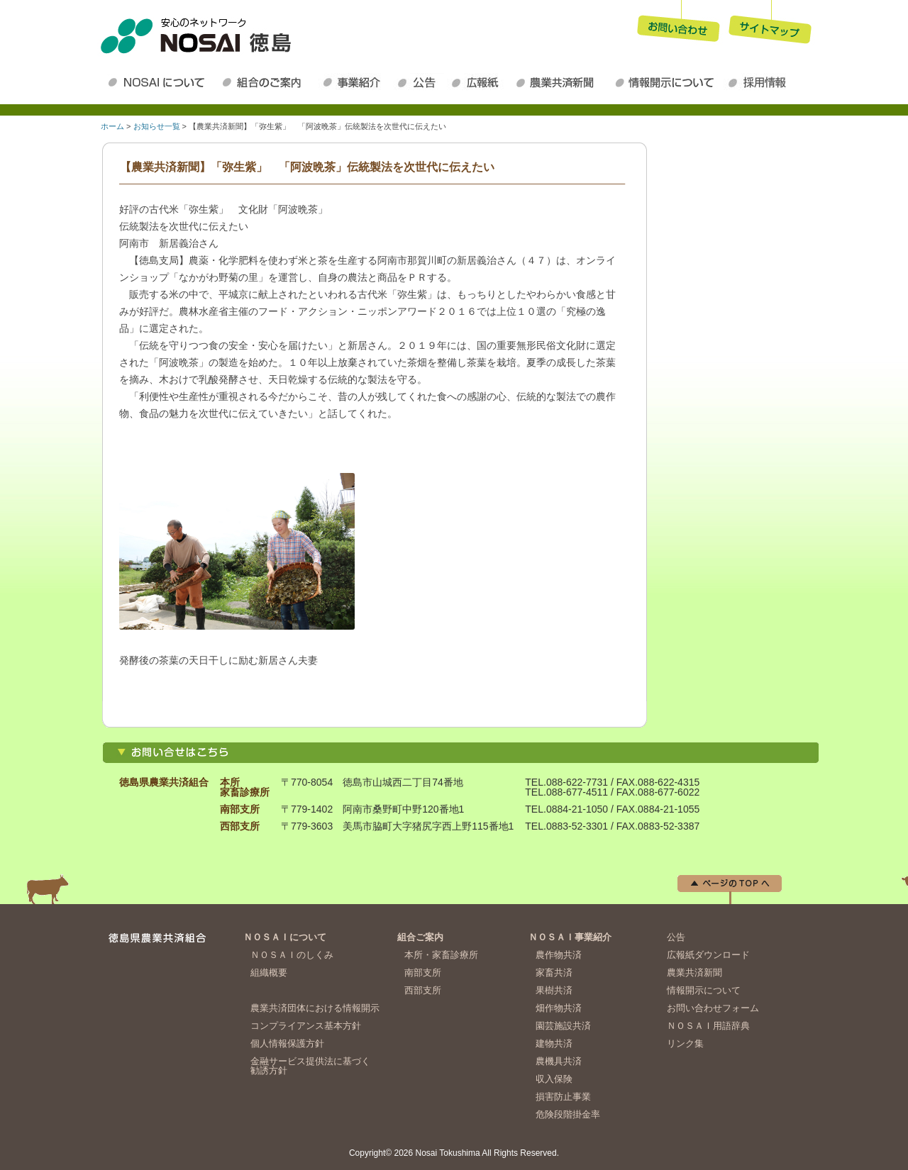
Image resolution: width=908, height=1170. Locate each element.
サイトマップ (770, 24)
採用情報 (760, 82)
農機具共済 (559, 1061)
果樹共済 (554, 990)
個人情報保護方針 (287, 1043)
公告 (420, 82)
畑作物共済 (559, 1008)
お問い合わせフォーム (713, 1008)
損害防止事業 (563, 1096)
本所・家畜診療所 (441, 954)
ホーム (112, 126)
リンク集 (685, 1043)
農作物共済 (559, 954)
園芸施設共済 (563, 1025)
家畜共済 (554, 972)
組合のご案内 (268, 82)
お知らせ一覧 (156, 126)
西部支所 (422, 990)
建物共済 (554, 1043)
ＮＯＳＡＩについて (159, 82)
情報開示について (667, 82)
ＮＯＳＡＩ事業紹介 (356, 82)
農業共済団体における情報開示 (315, 1008)
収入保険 (554, 1079)
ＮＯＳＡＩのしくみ (291, 954)
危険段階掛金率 (568, 1114)
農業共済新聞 (560, 82)
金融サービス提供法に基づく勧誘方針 (310, 1066)
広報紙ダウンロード (479, 82)
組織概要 (268, 972)
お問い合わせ (678, 24)
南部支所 (422, 972)
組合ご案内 (420, 937)
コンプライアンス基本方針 (305, 1025)
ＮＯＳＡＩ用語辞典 (708, 1025)
